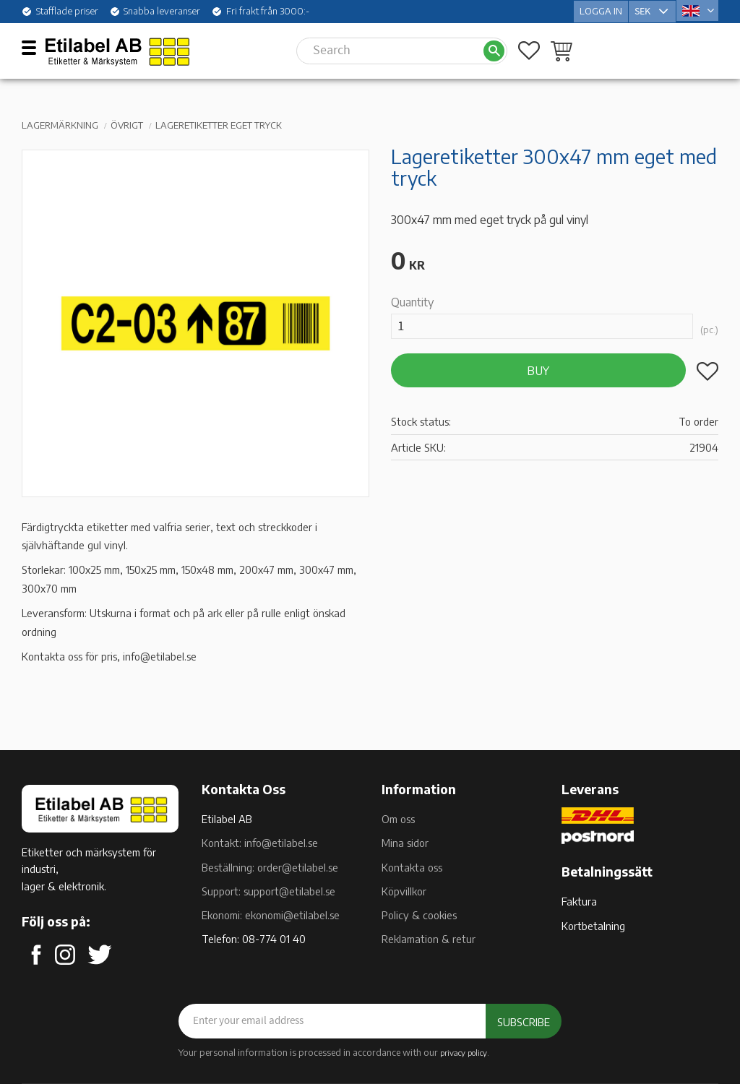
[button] (34, 47)
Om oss (398, 818)
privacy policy (463, 1052)
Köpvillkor (404, 891)
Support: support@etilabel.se (268, 891)
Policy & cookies (419, 914)
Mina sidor (405, 842)
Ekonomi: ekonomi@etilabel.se (271, 914)
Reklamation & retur (429, 938)
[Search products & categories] (390, 49)
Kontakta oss (412, 867)
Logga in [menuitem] (601, 10)
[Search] (493, 49)
